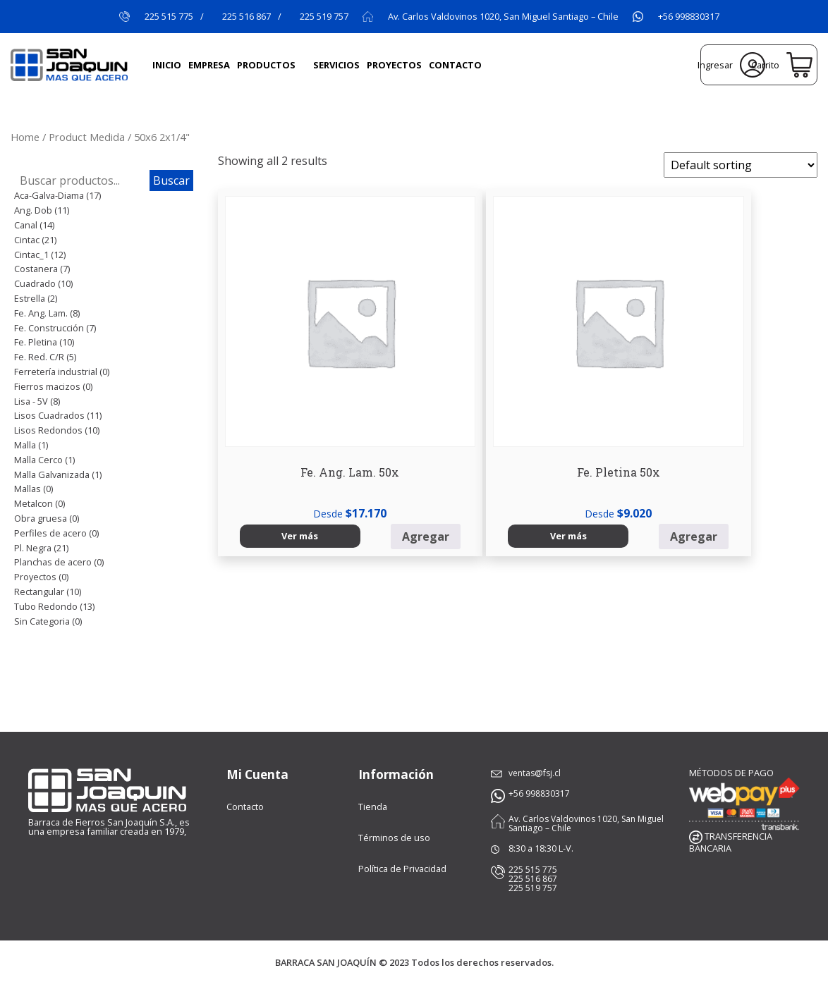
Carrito (782, 65)
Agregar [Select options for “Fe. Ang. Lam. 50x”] (307, 437)
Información (396, 774)
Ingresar (731, 65)
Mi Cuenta (257, 774)
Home (25, 137)
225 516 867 (246, 16)
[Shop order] (740, 165)
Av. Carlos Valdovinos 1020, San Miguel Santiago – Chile (503, 16)
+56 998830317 (688, 16)
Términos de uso (394, 837)
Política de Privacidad (402, 868)
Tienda (372, 806)
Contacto (245, 806)
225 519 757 (324, 16)
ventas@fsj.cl (533, 773)
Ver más (248, 437)
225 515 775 (169, 16)
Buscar (171, 180)
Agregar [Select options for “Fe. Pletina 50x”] (463, 437)
